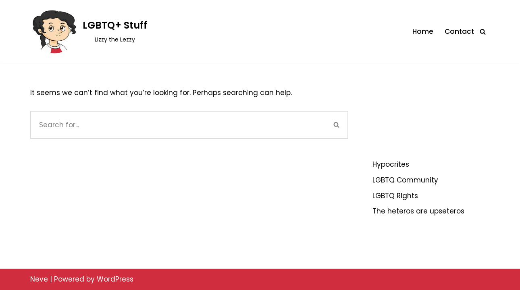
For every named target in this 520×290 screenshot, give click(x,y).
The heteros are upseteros (418, 211)
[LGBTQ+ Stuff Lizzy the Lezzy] (88, 31)
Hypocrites (390, 164)
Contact (459, 31)
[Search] (483, 32)
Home (422, 31)
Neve (39, 279)
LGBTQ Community (405, 180)
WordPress (115, 279)
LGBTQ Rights (395, 196)
